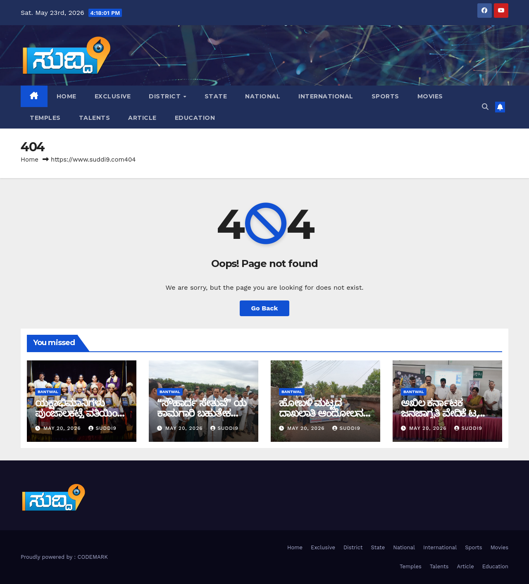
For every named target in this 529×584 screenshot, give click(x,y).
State (216, 96)
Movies (430, 96)
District (166, 96)
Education (195, 118)
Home (66, 96)
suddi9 (102, 428)
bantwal (48, 391)
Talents (94, 118)
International (325, 96)
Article (142, 118)
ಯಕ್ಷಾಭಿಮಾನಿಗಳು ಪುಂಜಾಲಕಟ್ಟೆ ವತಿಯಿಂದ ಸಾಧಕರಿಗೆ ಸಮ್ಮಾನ (79, 413)
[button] (485, 107)
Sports (385, 96)
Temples (45, 118)
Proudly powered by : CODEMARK (64, 557)
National (262, 96)
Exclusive (113, 96)
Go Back (264, 308)
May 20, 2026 (63, 428)
